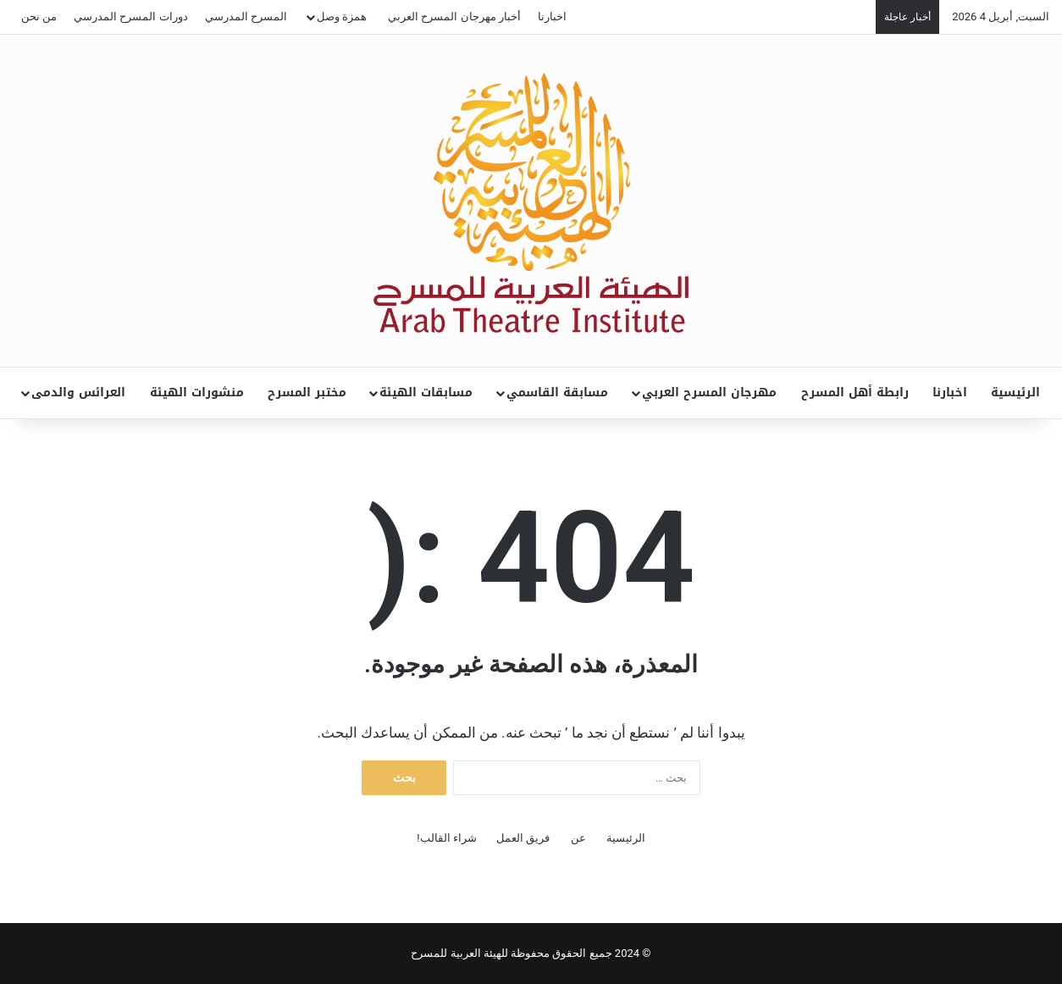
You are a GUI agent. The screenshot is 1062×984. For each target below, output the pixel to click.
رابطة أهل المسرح (855, 392)
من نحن (39, 16)
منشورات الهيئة (197, 392)
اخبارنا (552, 16)
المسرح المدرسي (246, 16)
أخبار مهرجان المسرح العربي (454, 16)
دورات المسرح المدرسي (130, 16)
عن (578, 838)
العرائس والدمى (78, 392)
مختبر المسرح (307, 392)
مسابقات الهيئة (426, 392)
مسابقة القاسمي (557, 392)
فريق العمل (523, 838)
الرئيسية (1015, 392)
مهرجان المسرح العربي (709, 392)
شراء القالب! (447, 838)
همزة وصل (342, 16)
